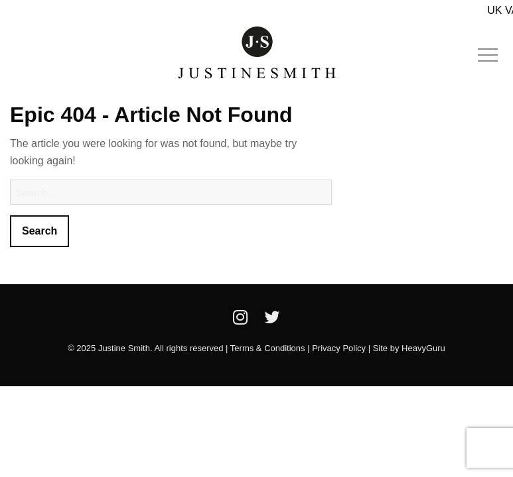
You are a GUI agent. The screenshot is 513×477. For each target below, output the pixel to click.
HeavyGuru (423, 348)
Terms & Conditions (267, 348)
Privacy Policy (339, 348)
